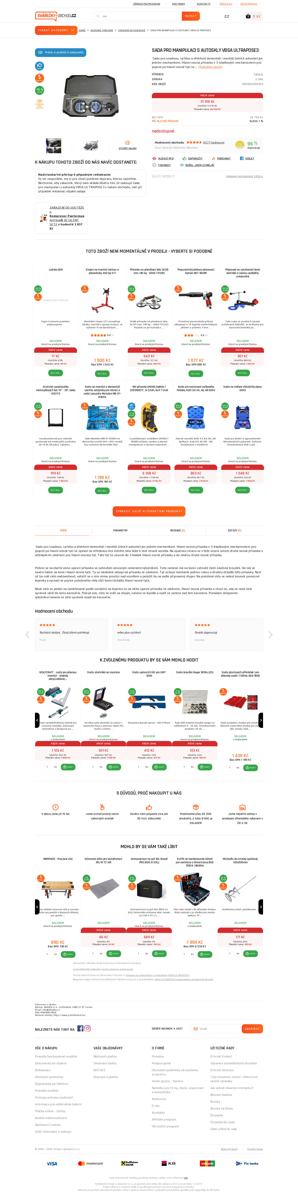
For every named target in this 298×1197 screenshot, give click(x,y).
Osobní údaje (255, 1151)
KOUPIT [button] (70, 768)
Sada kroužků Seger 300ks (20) (194, 672)
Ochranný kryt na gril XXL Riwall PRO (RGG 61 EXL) (149, 862)
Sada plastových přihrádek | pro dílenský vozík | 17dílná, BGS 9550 (240, 674)
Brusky (215, 1104)
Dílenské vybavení (101, 30)
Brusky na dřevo (221, 1111)
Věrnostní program (146, 3)
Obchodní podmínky (49, 1079)
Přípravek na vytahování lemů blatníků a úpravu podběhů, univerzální (242, 273)
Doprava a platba (106, 1079)
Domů (82, 30)
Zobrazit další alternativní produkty (149, 511)
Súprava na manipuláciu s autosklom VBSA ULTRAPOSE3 (157, 977)
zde (186, 1180)
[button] (27, 634)
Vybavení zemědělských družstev (233, 1066)
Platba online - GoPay (50, 1113)
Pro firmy (178, 3)
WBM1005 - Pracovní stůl (58, 860)
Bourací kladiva (221, 1097)
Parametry (120, 531)
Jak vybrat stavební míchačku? (232, 1090)
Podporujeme (161, 1066)
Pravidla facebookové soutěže (56, 1059)
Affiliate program (164, 1122)
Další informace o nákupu (53, 1134)
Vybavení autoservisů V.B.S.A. (244, 176)
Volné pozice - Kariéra (167, 1083)
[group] (58, 721)
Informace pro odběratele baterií (58, 1107)
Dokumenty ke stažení (51, 1066)
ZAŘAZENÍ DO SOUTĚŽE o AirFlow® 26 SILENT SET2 (67, 216)
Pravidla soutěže (46, 1093)
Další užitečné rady (223, 1131)
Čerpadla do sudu (222, 1124)
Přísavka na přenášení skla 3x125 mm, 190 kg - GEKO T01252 (149, 271)
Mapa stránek (229, 1151)
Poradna (158, 1059)
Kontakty (203, 3)
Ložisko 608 (56, 270)
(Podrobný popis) (210, 67)
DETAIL (55, 373)
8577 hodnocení (213, 142)
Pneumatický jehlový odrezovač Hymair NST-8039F (196, 271)
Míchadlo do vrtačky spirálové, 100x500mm (240, 862)
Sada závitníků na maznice (103, 672)
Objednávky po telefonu (52, 1086)
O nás (156, 1108)
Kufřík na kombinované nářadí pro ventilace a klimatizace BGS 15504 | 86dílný (195, 863)
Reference (159, 1101)
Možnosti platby (105, 1059)
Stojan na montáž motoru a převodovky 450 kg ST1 (102, 271)
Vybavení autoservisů (131, 30)
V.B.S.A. (258, 74)
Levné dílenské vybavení (86, 971)
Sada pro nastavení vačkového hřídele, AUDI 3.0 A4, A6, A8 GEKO (196, 388)
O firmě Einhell (221, 1059)
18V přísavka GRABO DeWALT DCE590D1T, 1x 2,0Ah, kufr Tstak (149, 388)
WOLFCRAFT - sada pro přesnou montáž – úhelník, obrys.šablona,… (57, 675)
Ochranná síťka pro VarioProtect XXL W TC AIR (103, 862)
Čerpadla (216, 1118)
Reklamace (42, 1072)
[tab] (177, 530)
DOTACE (100, 1072)
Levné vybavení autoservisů (117, 971)
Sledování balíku (105, 1066)
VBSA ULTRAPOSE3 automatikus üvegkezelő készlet (184, 982)
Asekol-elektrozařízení (51, 1120)
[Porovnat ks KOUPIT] (47, 768)
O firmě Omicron (222, 1072)
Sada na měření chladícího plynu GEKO (242, 388)
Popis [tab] (63, 531)
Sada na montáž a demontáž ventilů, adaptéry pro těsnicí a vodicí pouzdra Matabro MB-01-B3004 (102, 392)
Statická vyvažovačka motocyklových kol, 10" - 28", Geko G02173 (55, 390)
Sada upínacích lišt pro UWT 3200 (149, 674)
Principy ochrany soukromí (54, 1100)
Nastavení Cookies (48, 1127)
